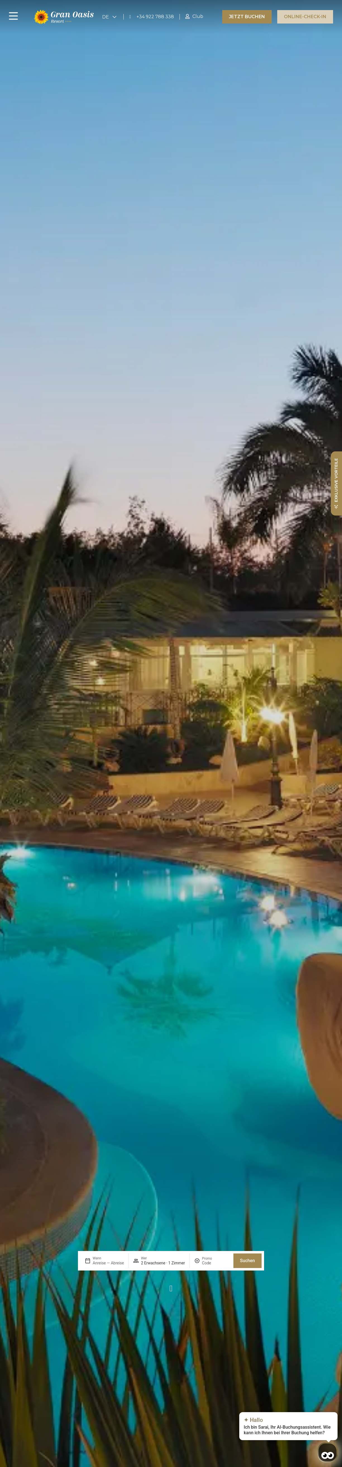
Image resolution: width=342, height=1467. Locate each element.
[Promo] (215, 1263)
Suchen (247, 1260)
